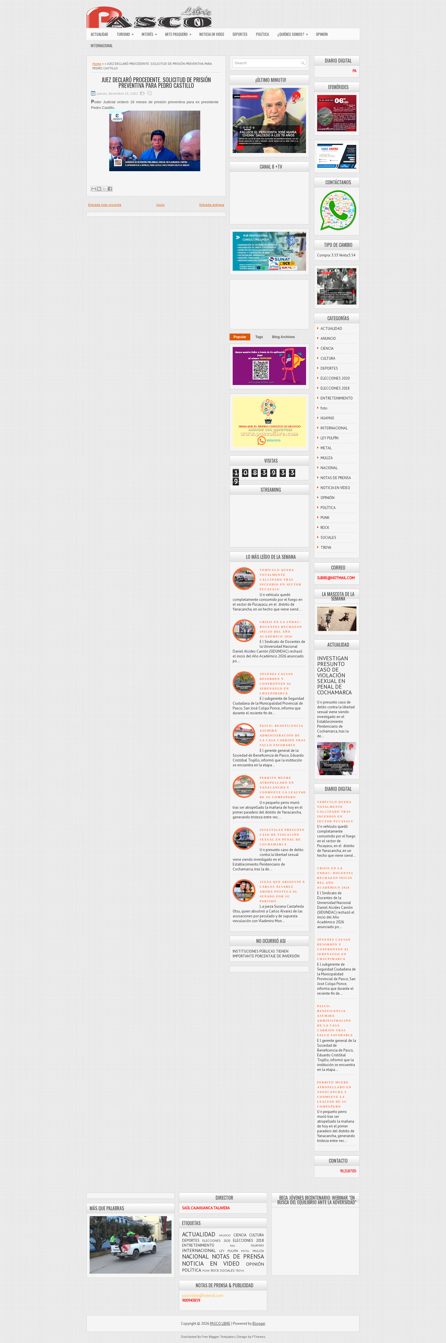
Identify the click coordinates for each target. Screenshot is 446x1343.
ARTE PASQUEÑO (180, 32)
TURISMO (127, 32)
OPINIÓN (322, 34)
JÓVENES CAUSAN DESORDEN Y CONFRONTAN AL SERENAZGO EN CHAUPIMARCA (276, 683)
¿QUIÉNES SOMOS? (294, 32)
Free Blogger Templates (218, 1337)
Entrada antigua (211, 204)
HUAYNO (327, 418)
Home (96, 63)
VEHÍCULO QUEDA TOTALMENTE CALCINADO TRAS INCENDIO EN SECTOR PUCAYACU (281, 579)
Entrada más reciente (104, 204)
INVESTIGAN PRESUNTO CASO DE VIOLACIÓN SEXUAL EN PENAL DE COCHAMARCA (334, 675)
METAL (326, 448)
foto (324, 408)
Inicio (160, 204)
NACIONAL (329, 467)
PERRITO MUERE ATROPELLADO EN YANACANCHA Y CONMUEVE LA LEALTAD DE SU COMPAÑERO (283, 787)
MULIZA (327, 458)
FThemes (258, 1337)
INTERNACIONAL (102, 45)
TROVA (326, 547)
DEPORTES (240, 34)
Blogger (259, 1323)
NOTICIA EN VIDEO (211, 34)
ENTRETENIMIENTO (337, 398)
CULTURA (328, 358)
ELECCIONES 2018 (335, 388)
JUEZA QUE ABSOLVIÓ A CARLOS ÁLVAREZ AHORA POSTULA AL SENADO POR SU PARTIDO (282, 891)
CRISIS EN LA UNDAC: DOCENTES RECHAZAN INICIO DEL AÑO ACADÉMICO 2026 (335, 878)
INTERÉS (151, 32)
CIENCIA (327, 348)
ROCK (325, 527)
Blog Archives (283, 337)
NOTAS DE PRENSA (336, 477)
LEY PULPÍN (329, 438)
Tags (259, 337)
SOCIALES (328, 537)
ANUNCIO (328, 338)
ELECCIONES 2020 (335, 378)
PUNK (325, 517)
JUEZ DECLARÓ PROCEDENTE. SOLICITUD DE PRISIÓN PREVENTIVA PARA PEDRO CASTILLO (156, 82)
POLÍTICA (262, 34)
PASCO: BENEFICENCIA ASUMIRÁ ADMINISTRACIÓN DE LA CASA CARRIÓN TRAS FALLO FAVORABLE (283, 735)
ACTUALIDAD (99, 34)
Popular (240, 337)
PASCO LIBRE (220, 1323)
